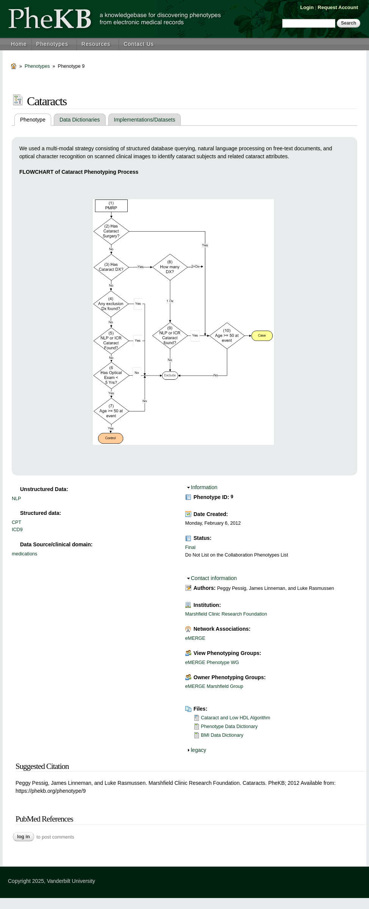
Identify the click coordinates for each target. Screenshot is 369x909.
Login (307, 7)
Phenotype (35, 120)
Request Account (338, 7)
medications (24, 554)
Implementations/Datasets (144, 120)
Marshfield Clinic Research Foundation (226, 614)
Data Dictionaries (79, 120)
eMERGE (195, 638)
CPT (16, 522)
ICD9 (17, 529)
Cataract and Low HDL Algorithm (235, 717)
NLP (16, 498)
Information (204, 487)
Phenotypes (52, 44)
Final (190, 547)
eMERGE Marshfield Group (214, 686)
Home (19, 44)
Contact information (214, 578)
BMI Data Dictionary (222, 735)
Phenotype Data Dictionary (229, 726)
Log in (23, 836)
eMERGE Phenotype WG (212, 662)
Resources (95, 44)
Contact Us (139, 44)
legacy (198, 750)
